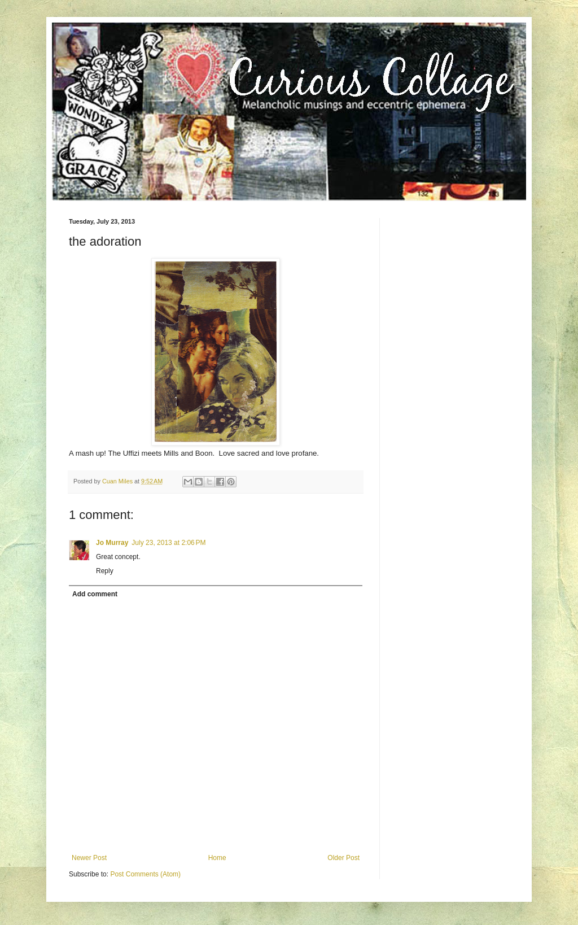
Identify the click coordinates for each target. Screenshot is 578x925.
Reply (104, 571)
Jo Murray (112, 543)
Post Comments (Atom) (145, 874)
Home (217, 858)
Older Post (343, 858)
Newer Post (89, 858)
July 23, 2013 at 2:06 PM (168, 543)
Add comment (94, 594)
